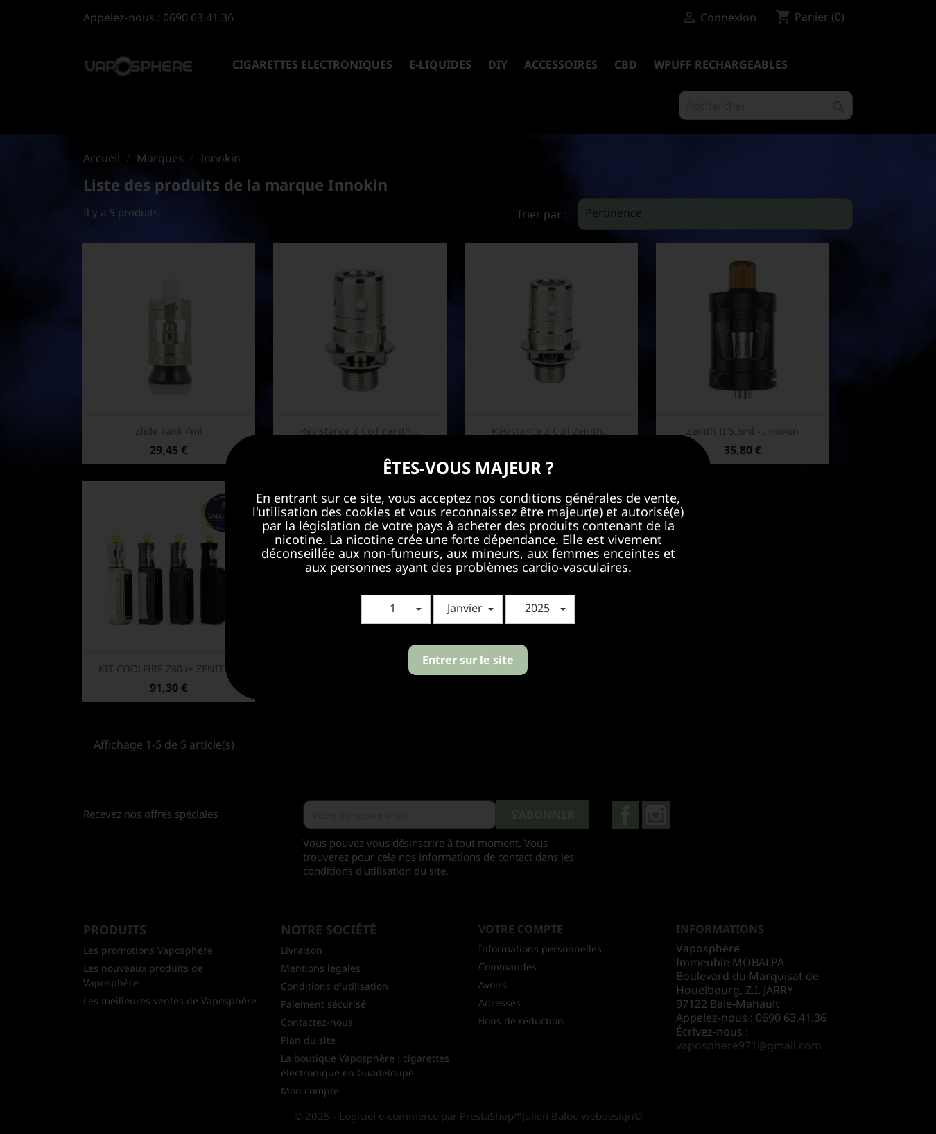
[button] (396, 609)
